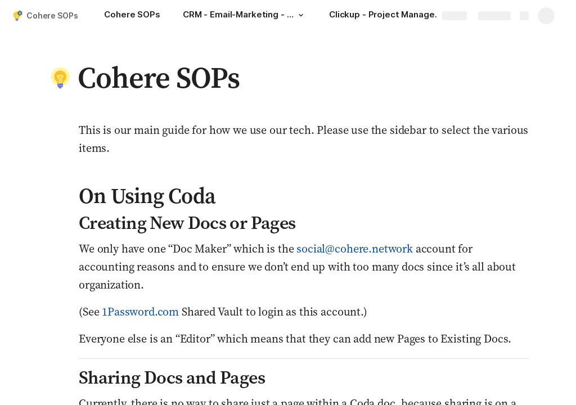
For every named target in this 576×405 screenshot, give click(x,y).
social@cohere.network (354, 248)
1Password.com (140, 312)
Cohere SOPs (52, 15)
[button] (301, 15)
